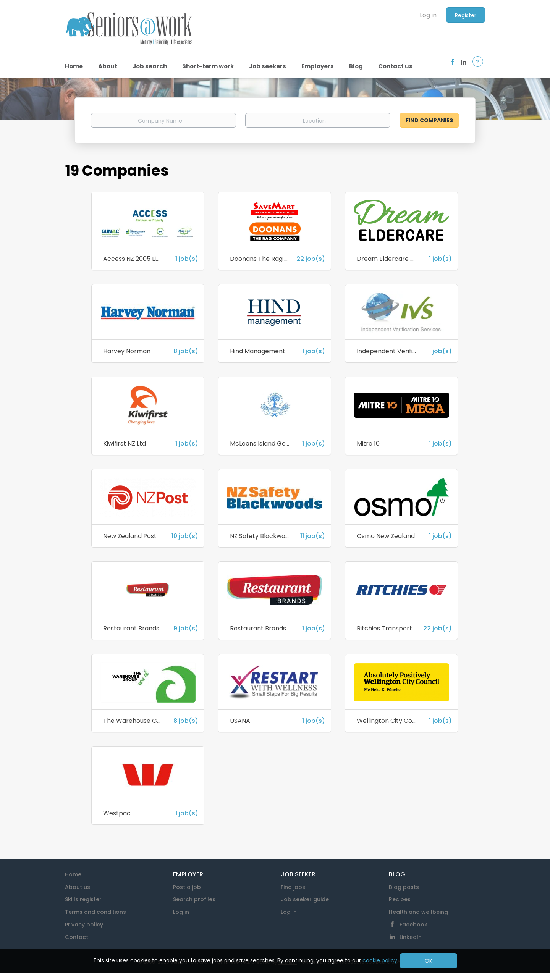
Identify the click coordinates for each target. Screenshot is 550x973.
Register (465, 15)
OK (428, 961)
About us (77, 887)
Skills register (83, 899)
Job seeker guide (305, 899)
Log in (428, 15)
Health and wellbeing (418, 912)
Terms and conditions (95, 912)
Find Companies (429, 120)
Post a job (187, 887)
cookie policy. (380, 960)
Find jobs (293, 887)
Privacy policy (84, 924)
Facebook (413, 924)
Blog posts (404, 887)
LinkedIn (411, 937)
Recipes (400, 899)
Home (73, 874)
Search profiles (194, 899)
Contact (76, 937)
